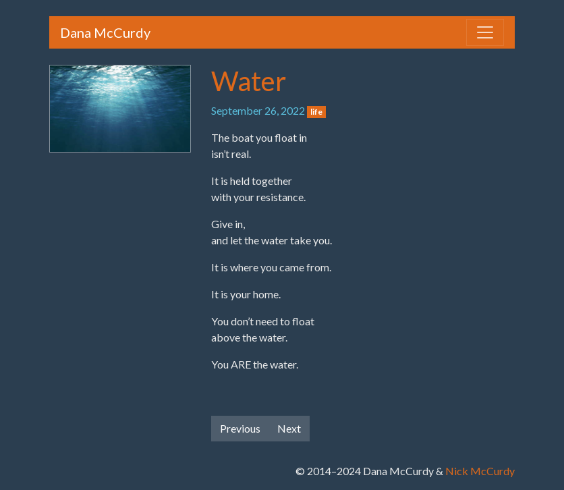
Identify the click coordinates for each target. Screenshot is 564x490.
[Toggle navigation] (485, 32)
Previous (240, 428)
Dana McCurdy (105, 32)
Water (248, 81)
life (316, 112)
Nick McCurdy (480, 470)
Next (289, 428)
